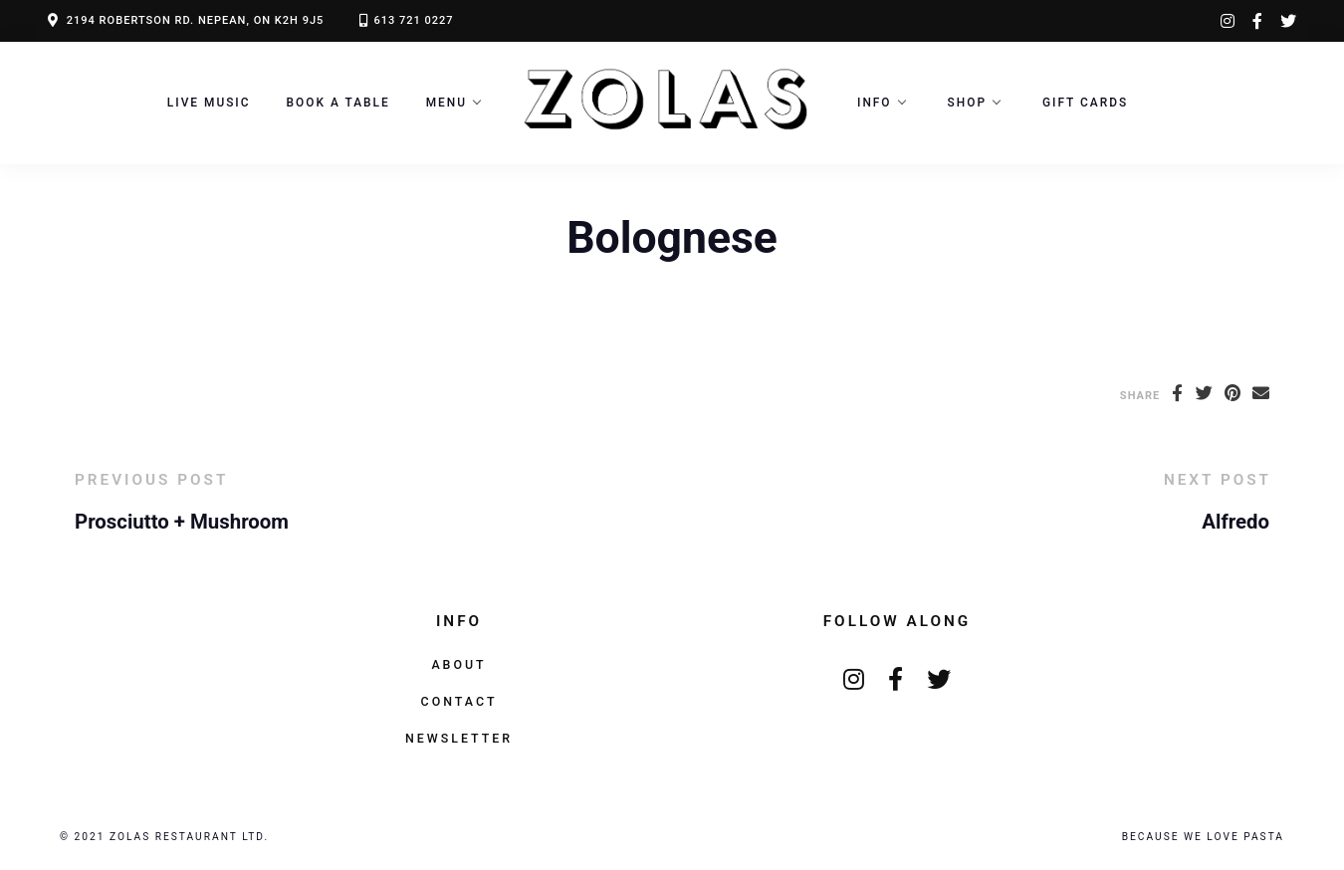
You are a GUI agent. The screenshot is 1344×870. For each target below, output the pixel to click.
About (458, 664)
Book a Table (338, 102)
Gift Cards (1085, 102)
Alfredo (1235, 522)
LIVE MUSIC (209, 102)
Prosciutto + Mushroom (182, 522)
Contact (459, 701)
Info (874, 102)
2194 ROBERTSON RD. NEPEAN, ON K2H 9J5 (196, 20)
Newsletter (459, 738)
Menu (446, 102)
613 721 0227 (413, 20)
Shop (967, 102)
